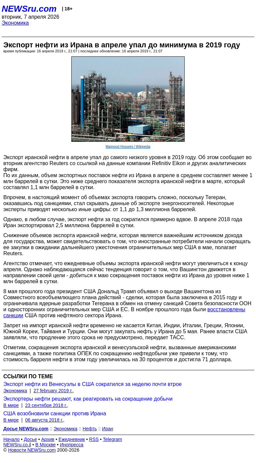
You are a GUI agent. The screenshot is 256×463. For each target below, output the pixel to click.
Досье (30, 439)
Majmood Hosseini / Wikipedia (128, 146)
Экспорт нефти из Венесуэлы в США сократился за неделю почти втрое (92, 384)
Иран (107, 428)
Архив (47, 439)
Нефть (90, 428)
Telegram (112, 439)
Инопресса (72, 444)
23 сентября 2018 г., (46, 405)
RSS (94, 439)
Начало (11, 439)
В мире (11, 405)
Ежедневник (72, 439)
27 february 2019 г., (54, 390)
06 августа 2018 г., (44, 420)
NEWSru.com (29, 9)
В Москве (45, 444)
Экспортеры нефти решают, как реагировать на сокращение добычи (88, 399)
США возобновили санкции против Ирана (54, 413)
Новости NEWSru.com (32, 450)
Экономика (15, 23)
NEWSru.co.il (17, 444)
